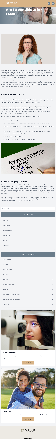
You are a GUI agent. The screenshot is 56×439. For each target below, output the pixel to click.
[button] (2, 4)
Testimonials (6, 235)
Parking (5, 240)
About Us (5, 221)
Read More (28, 362)
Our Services (6, 226)
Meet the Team (7, 230)
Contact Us (6, 245)
